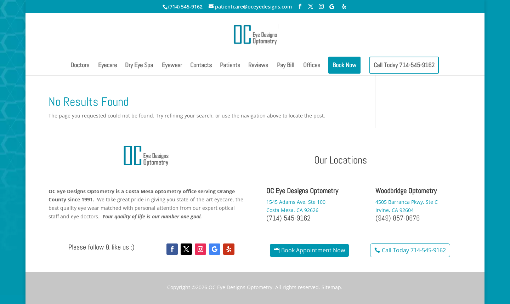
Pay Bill (285, 66)
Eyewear (172, 66)
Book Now (344, 65)
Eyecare (107, 66)
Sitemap (331, 287)
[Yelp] (343, 6)
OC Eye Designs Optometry (240, 287)
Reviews (258, 66)
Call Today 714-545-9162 (404, 65)
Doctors (79, 66)
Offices (311, 66)
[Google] (331, 6)
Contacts (201, 66)
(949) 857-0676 (397, 218)
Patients (230, 66)
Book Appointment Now (313, 250)
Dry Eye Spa (139, 66)
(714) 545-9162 (185, 6)
